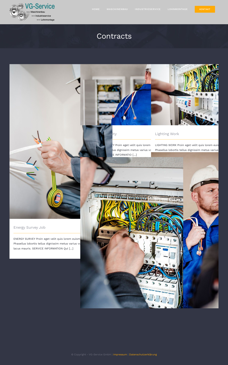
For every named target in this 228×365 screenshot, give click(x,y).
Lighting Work (167, 134)
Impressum (120, 354)
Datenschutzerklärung (143, 354)
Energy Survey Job (29, 227)
